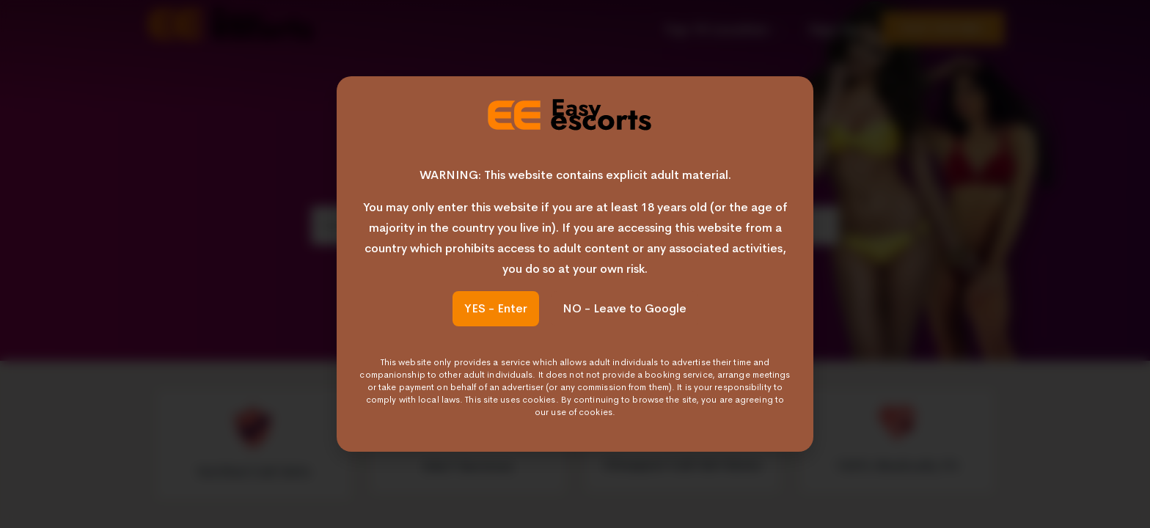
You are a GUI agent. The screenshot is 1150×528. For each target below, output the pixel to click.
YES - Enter (495, 308)
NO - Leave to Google (624, 308)
